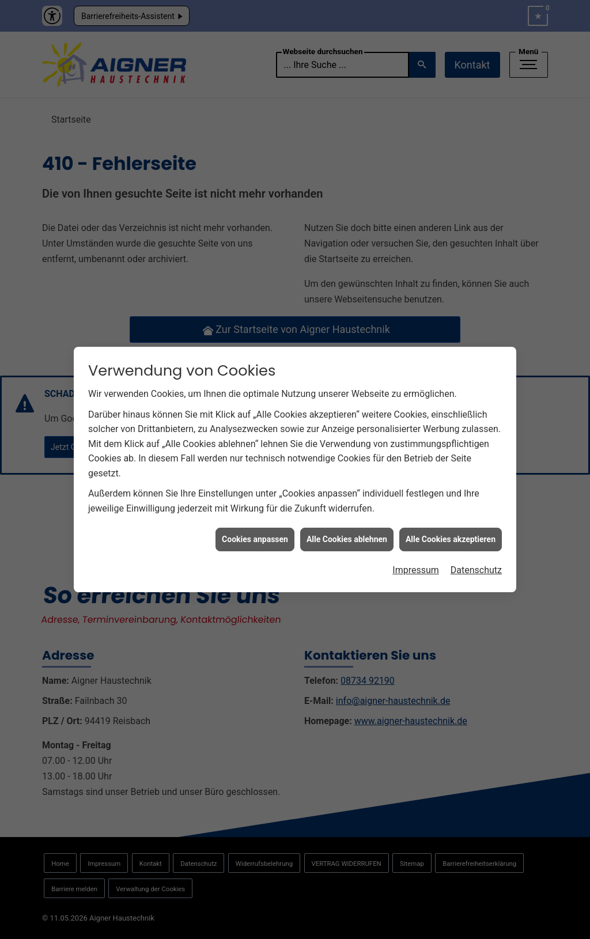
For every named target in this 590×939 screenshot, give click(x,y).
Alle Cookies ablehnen (347, 532)
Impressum (415, 563)
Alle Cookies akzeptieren (451, 532)
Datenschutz (476, 563)
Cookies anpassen (255, 532)
